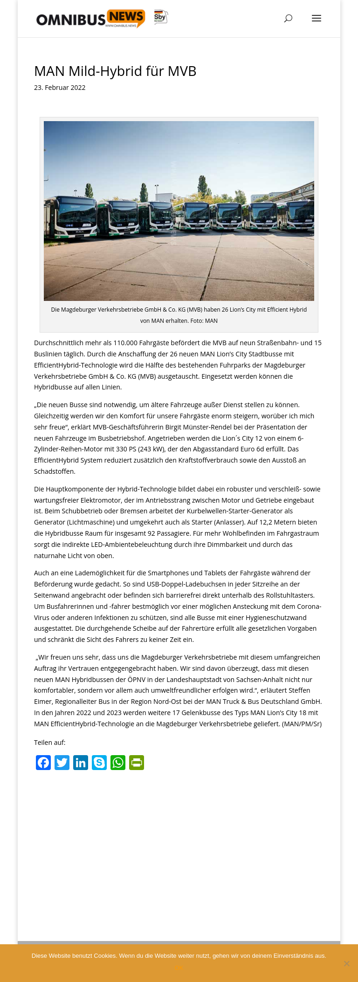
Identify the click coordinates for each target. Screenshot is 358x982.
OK (179, 967)
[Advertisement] (179, 844)
